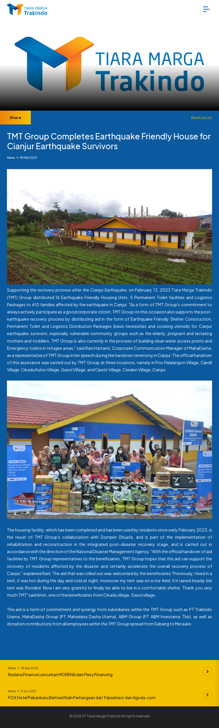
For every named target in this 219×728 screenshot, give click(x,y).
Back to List (201, 117)
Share (15, 117)
